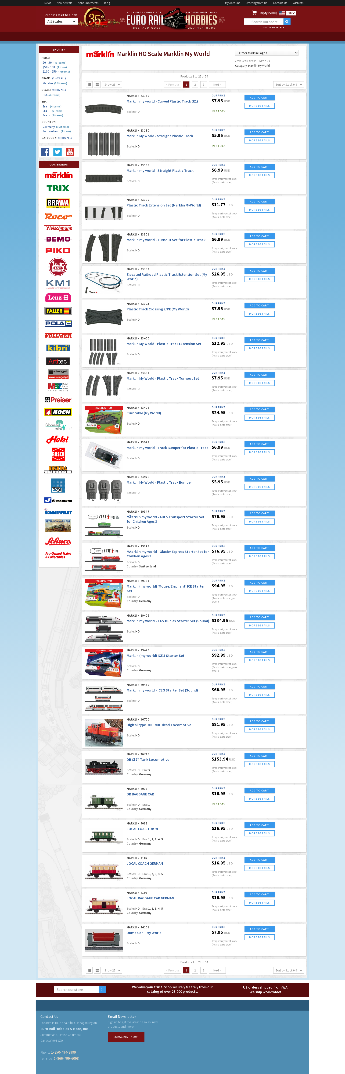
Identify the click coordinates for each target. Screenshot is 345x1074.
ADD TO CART (259, 97)
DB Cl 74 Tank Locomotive (148, 759)
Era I (52, 106)
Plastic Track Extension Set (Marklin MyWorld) (164, 205)
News (47, 3)
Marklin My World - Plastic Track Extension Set (164, 343)
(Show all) (59, 78)
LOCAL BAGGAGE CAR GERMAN (150, 898)
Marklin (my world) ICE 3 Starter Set (155, 655)
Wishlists (298, 3)
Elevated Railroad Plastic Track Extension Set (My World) (167, 276)
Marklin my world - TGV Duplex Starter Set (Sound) (168, 620)
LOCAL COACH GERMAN (145, 863)
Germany (56, 127)
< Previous (172, 85)
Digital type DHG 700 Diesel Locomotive (159, 724)
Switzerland (57, 131)
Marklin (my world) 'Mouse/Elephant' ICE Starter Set (166, 588)
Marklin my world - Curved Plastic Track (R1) (162, 101)
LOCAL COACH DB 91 (142, 828)
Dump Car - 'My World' (144, 932)
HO (51, 95)
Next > (217, 85)
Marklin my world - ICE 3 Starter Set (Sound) (162, 690)
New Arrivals (64, 3)
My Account (232, 3)
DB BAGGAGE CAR (140, 794)
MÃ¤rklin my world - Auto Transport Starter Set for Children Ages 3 (166, 519)
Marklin (55, 83)
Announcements (88, 3)
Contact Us (280, 3)
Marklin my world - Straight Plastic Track (160, 170)
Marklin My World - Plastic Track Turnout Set (163, 378)
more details (259, 105)
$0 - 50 (54, 63)
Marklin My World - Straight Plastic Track (160, 135)
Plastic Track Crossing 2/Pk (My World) (158, 309)
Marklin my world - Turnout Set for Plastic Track (166, 239)
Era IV (53, 115)
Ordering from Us (256, 3)
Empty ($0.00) (268, 13)
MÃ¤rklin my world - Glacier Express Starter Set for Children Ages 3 (168, 553)
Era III (53, 111)
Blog (107, 3)
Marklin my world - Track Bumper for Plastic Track (167, 447)
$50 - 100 (55, 67)
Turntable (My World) (144, 413)
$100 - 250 (56, 72)
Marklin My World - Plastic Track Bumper (159, 482)
